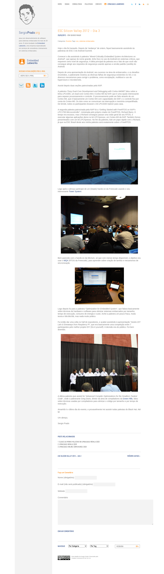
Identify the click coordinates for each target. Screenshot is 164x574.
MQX (66, 260)
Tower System (75, 191)
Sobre (67, 4)
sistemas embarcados (86, 41)
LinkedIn (42, 85)
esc (77, 41)
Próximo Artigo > (133, 456)
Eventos (69, 41)
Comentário (63, 497)
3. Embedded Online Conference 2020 (72, 447)
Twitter (35, 85)
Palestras (89, 4)
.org (29, 32)
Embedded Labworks (116, 4)
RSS (28, 85)
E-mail (21, 85)
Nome (66, 477)
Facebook (135, 4)
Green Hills (128, 399)
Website (61, 491)
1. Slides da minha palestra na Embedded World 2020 (79, 442)
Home (60, 4)
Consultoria (77, 4)
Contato (98, 4)
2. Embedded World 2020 (67, 444)
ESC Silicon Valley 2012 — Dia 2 (69, 456)
